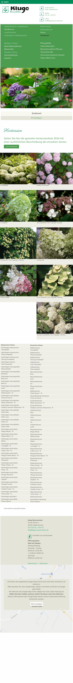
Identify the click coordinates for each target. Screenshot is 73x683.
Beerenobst (9, 49)
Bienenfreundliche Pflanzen (51, 49)
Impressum (44, 594)
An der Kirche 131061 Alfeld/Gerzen (51, 8)
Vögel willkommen (47, 58)
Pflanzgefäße (45, 43)
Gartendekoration (47, 46)
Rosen (43, 32)
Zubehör (7, 58)
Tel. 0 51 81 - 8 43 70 (35, 558)
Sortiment (36, 121)
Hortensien (44, 35)
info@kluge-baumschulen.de (38, 561)
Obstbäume (9, 29)
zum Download (11, 162)
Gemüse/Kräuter (11, 55)
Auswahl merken (37, 657)
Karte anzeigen (36, 654)
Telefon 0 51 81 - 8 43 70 (50, 14)
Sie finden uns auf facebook (42, 566)
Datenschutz (32, 594)
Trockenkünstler (46, 52)
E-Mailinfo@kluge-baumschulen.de (54, 20)
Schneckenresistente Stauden (52, 55)
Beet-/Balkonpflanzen (13, 46)
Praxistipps (36, 126)
